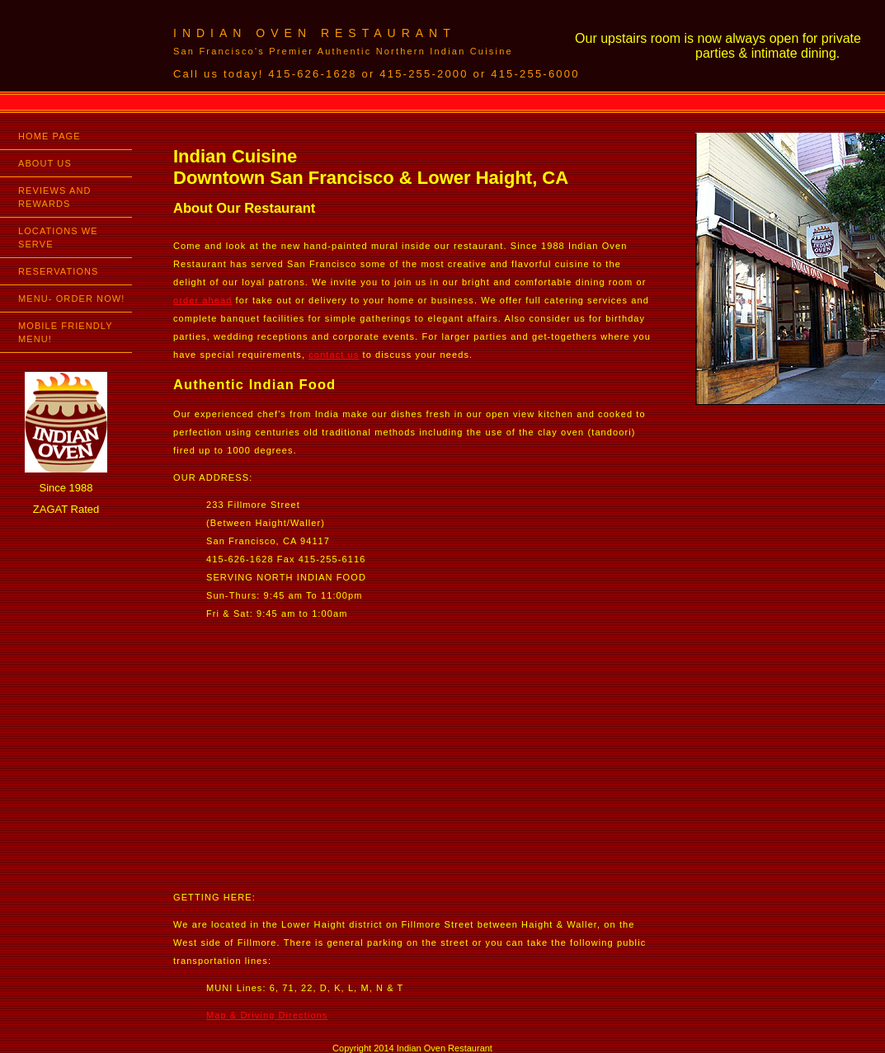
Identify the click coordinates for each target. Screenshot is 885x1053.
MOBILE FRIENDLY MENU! (65, 332)
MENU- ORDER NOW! (71, 298)
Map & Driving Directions (266, 1015)
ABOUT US (45, 163)
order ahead (202, 300)
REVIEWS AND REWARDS (55, 197)
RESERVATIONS (58, 271)
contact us (333, 355)
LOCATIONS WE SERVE (58, 237)
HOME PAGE (49, 136)
